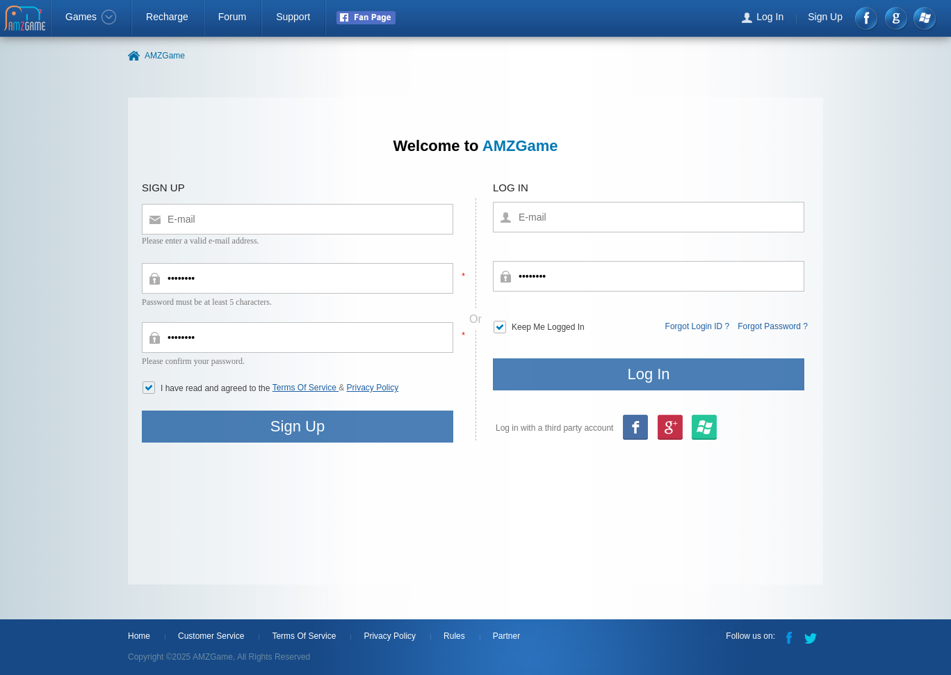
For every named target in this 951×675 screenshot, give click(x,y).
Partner (506, 636)
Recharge (167, 16)
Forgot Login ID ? (697, 326)
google (896, 18)
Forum (232, 16)
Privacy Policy (373, 387)
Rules (454, 636)
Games (90, 16)
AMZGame (26, 19)
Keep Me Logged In (548, 327)
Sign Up (825, 16)
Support (293, 16)
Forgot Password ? (773, 326)
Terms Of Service (306, 387)
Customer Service (211, 636)
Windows (924, 18)
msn (669, 428)
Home (139, 636)
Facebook (867, 18)
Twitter (812, 637)
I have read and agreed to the (217, 388)
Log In (769, 16)
